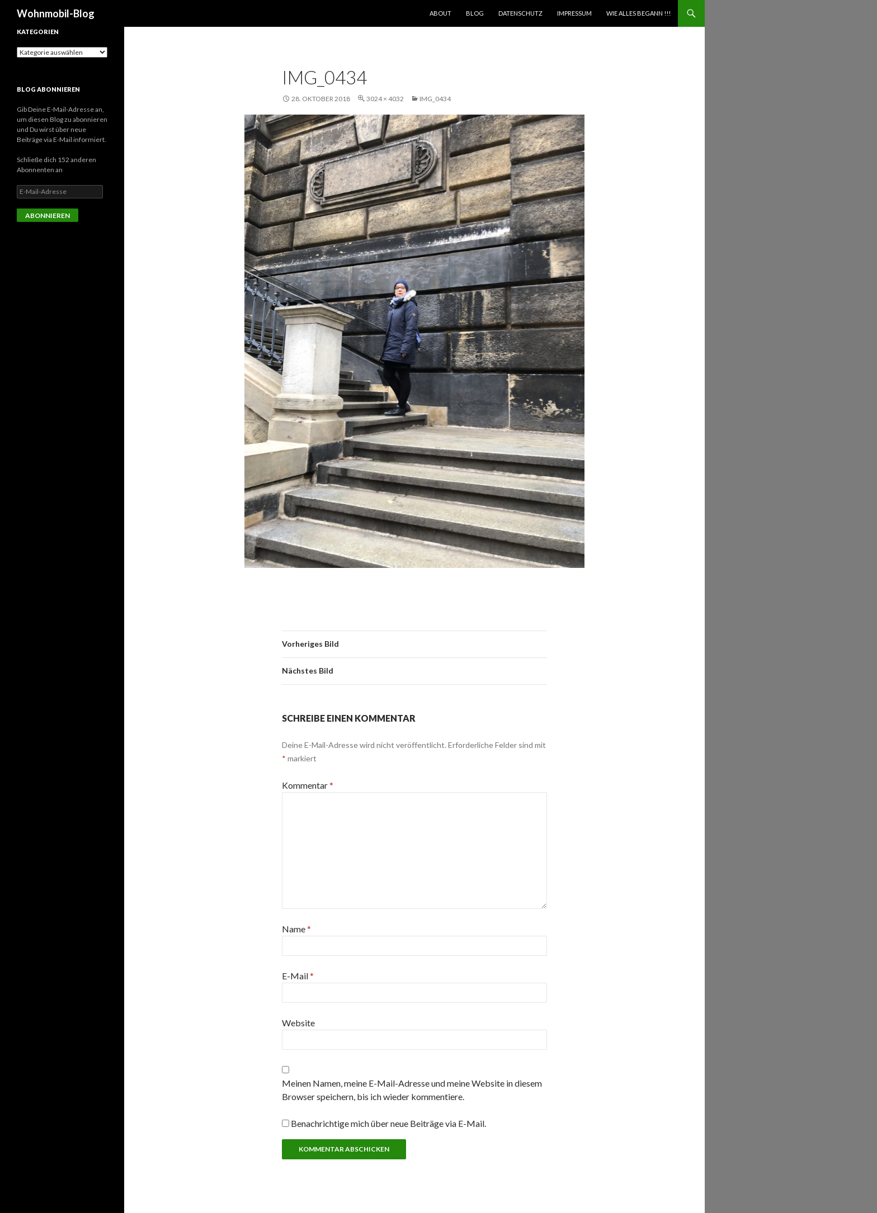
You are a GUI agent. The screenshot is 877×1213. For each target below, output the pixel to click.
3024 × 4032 (385, 98)
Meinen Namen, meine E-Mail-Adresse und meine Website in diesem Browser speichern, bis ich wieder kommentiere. (412, 1090)
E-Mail (298, 975)
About (440, 13)
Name (296, 928)
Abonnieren (47, 215)
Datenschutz (520, 13)
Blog (475, 13)
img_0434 (435, 98)
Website (298, 1022)
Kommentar (307, 785)
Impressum (574, 13)
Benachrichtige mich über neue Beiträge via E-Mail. (388, 1123)
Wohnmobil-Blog (56, 13)
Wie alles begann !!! (638, 13)
